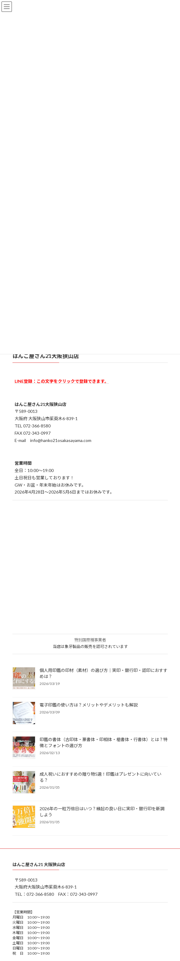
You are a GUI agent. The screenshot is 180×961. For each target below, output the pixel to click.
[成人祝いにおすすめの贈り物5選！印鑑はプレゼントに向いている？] (23, 782)
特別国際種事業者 (90, 639)
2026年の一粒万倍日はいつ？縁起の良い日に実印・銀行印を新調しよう (102, 811)
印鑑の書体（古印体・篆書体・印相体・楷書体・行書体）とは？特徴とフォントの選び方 (104, 742)
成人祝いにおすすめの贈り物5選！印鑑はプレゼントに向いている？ (100, 777)
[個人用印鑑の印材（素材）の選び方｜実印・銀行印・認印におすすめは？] (23, 679)
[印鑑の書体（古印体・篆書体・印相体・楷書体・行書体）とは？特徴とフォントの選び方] (23, 748)
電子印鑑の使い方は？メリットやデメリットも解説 (89, 704)
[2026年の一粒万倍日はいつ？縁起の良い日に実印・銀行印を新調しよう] (23, 817)
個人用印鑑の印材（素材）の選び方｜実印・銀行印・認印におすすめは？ (104, 673)
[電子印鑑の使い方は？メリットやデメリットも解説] (23, 713)
